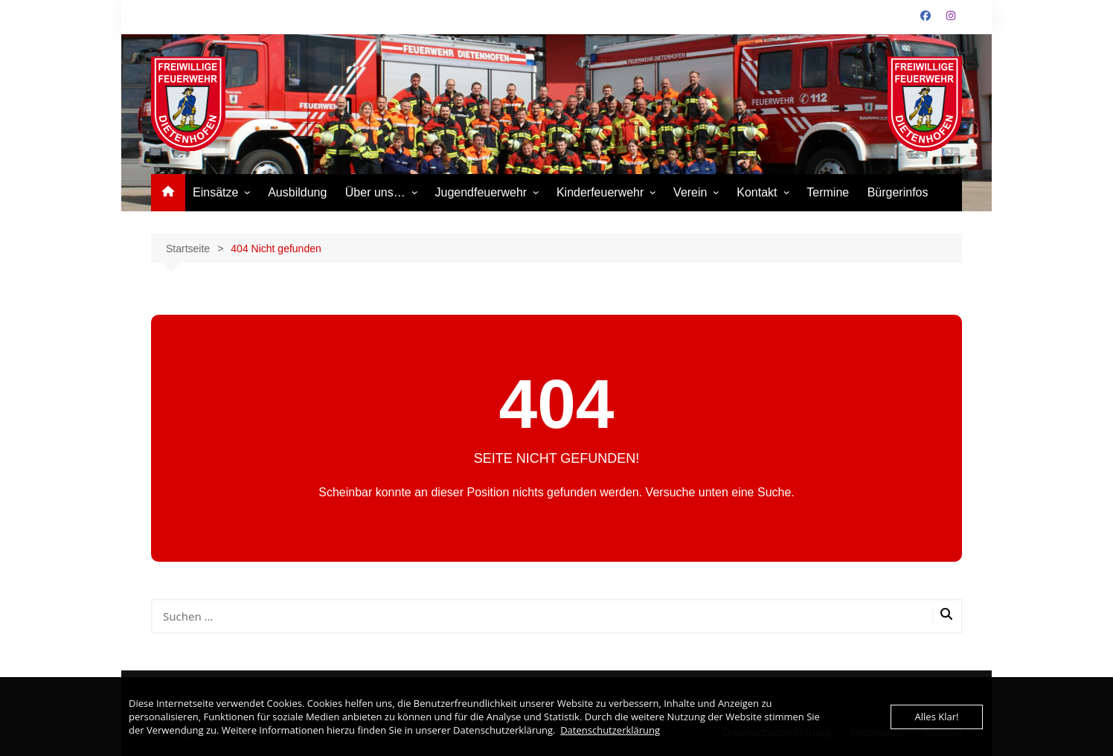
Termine (827, 192)
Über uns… (375, 192)
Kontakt (757, 192)
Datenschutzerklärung (610, 730)
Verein (690, 192)
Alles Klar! (937, 716)
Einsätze (215, 192)
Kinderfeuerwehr (600, 192)
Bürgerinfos (897, 192)
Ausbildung (297, 192)
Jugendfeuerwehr (480, 192)
